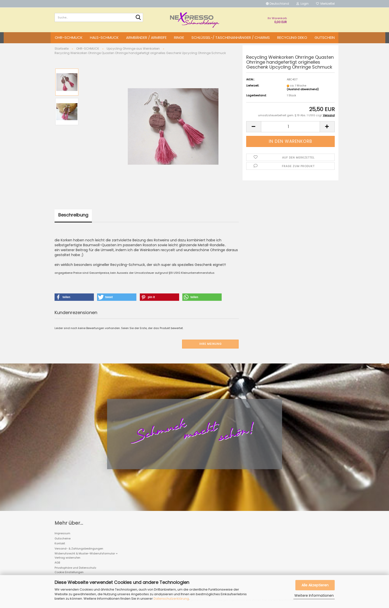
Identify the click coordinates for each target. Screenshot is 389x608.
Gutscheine (63, 538)
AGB (57, 563)
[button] (277, 3)
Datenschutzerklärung (171, 598)
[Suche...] (138, 17)
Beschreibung (73, 215)
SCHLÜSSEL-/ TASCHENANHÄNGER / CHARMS (230, 37)
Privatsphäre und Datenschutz (75, 568)
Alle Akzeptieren (315, 585)
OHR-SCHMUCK (69, 37)
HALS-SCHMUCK (104, 37)
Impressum (62, 533)
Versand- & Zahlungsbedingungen (79, 548)
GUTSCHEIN (325, 37)
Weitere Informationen (314, 595)
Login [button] (302, 3)
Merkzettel (325, 3)
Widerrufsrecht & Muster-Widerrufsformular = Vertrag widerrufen (86, 555)
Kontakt (60, 543)
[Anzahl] (290, 126)
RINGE (179, 37)
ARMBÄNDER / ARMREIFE (146, 37)
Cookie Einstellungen (69, 572)
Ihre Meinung (210, 344)
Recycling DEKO (292, 37)
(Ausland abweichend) (303, 89)
